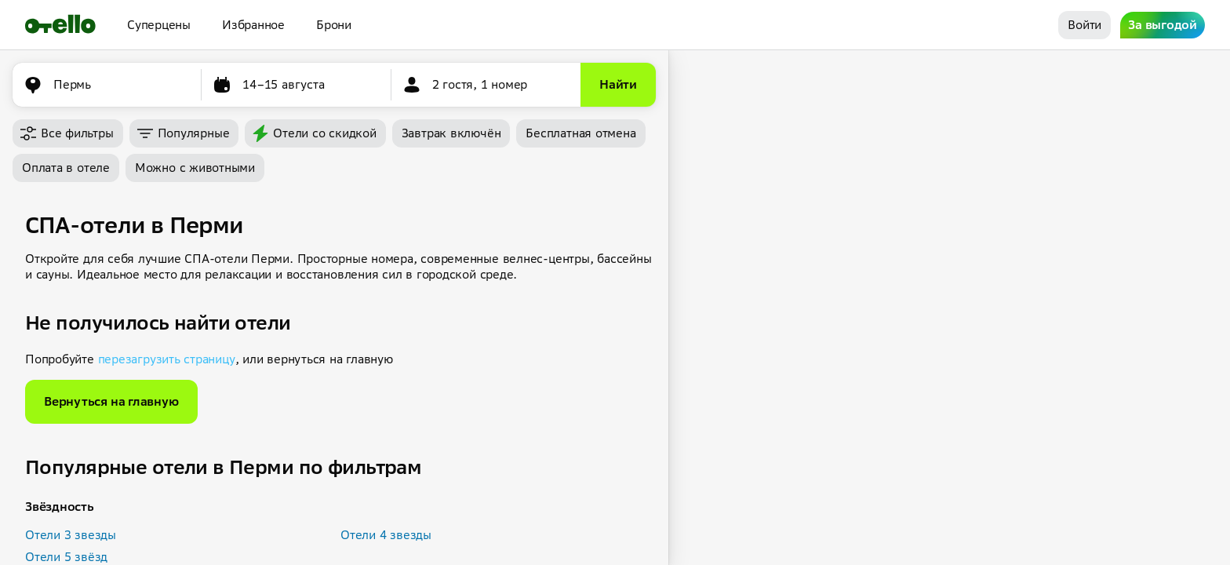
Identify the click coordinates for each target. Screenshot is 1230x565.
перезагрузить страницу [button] (166, 359)
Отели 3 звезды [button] (70, 534)
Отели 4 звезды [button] (385, 534)
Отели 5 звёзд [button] (66, 556)
